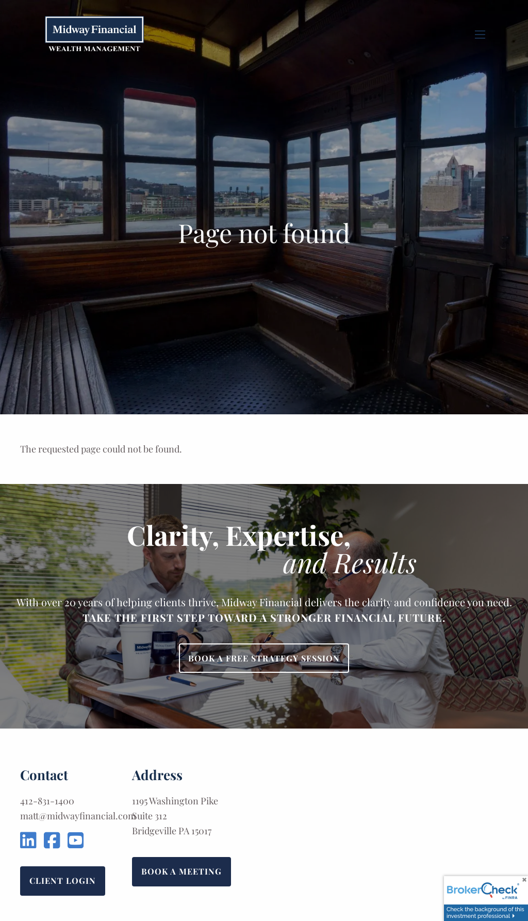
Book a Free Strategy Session (264, 658)
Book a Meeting (181, 871)
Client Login (62, 880)
